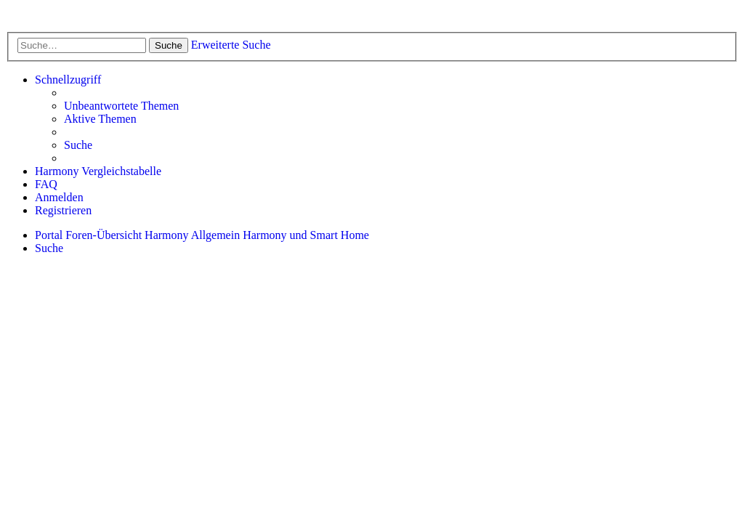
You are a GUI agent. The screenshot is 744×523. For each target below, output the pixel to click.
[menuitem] (121, 106)
